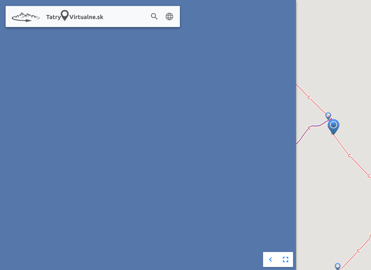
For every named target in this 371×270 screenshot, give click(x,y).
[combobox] (141, 17)
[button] (328, 116)
